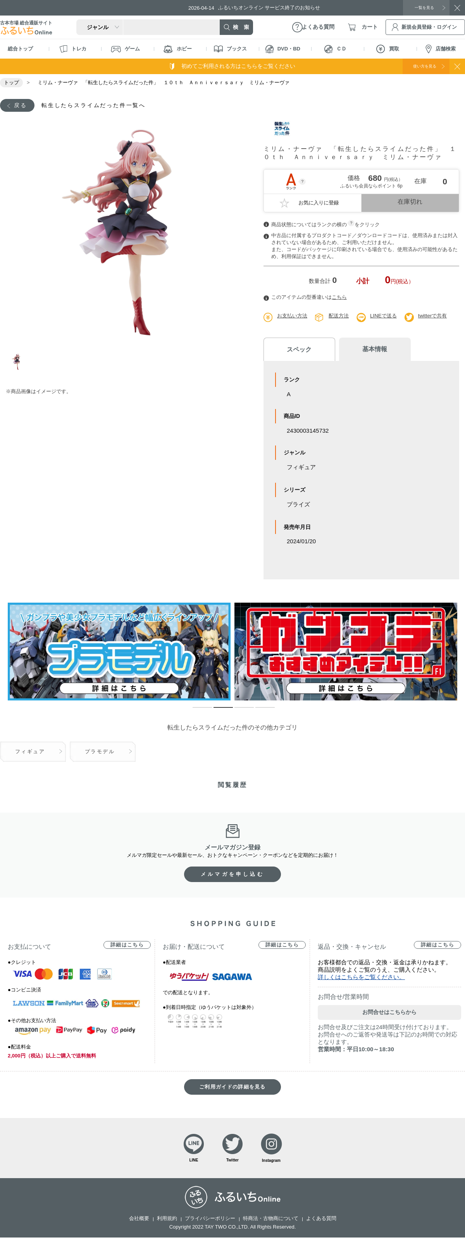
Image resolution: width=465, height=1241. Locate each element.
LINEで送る (388, 317)
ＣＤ (335, 49)
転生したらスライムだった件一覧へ (104, 105)
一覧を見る (420, 7)
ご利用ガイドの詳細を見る (232, 1088)
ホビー (178, 49)
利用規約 (167, 1222)
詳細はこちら (127, 946)
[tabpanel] (127, 237)
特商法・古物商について (270, 1222)
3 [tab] (238, 712)
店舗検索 (440, 49)
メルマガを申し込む (232, 875)
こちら (339, 299)
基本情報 (360, 350)
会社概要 (139, 1222)
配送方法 (342, 317)
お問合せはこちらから (389, 1013)
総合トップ (20, 49)
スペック (294, 350)
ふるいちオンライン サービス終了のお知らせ (261, 7)
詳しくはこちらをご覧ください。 (361, 978)
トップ (11, 82)
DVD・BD (282, 49)
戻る (22, 105)
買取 (387, 49)
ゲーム (125, 49)
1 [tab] (17, 369)
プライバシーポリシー (210, 1222)
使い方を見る (417, 66)
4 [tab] (259, 712)
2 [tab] (217, 712)
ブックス (230, 48)
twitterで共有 (439, 317)
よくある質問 (321, 1222)
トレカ (72, 49)
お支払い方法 (293, 317)
